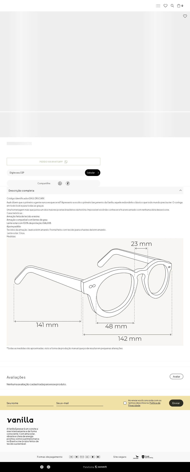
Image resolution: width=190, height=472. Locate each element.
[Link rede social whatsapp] (48, 467)
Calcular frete (92, 172)
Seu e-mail (62, 403)
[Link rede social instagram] (41, 467)
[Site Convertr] (101, 467)
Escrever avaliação (176, 376)
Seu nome (12, 403)
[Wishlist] (165, 6)
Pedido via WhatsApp (51, 161)
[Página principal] (20, 6)
